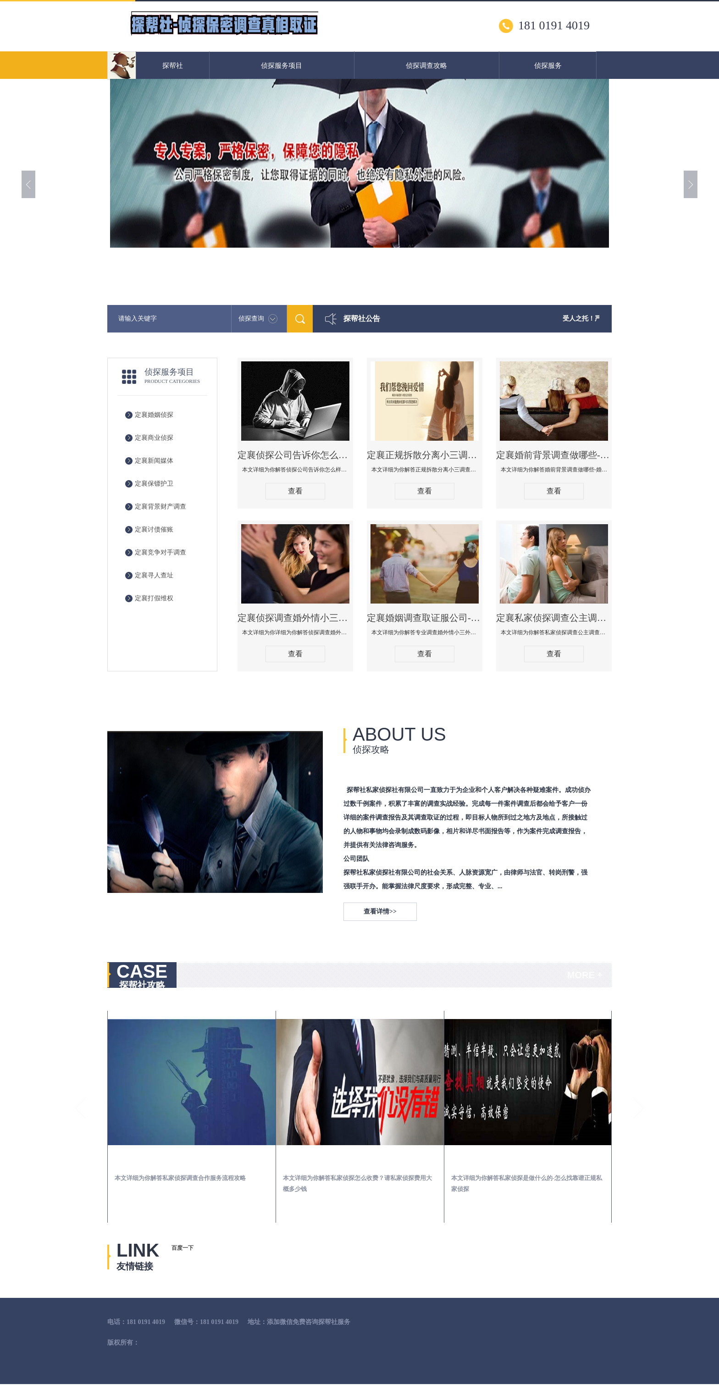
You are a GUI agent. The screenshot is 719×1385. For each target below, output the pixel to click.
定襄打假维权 (154, 598)
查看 (295, 491)
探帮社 (172, 65)
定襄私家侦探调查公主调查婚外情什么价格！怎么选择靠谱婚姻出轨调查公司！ (554, 618)
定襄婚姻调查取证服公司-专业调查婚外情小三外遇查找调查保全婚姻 (424, 618)
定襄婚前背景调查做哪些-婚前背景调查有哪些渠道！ (554, 455)
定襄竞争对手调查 (160, 552)
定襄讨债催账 (154, 529)
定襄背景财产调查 (160, 506)
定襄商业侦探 (154, 437)
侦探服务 (548, 65)
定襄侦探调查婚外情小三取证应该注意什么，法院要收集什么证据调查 (295, 618)
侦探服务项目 (281, 65)
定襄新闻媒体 (154, 460)
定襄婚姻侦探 (154, 414)
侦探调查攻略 (426, 65)
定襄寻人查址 (154, 575)
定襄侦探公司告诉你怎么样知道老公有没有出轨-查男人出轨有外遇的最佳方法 (295, 455)
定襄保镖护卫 (154, 483)
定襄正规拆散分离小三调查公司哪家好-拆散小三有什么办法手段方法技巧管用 (424, 455)
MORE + (585, 975)
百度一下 (182, 1248)
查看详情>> (380, 911)
